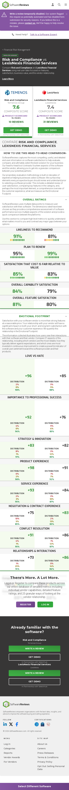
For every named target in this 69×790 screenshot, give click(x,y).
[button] (34, 153)
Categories (9, 748)
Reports (8, 753)
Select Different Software (34, 786)
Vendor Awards (12, 757)
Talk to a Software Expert (43, 34)
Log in (7, 744)
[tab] (34, 153)
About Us (42, 744)
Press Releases (45, 753)
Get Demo (16, 130)
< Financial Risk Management (16, 49)
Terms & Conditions (48, 757)
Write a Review (34, 648)
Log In (45, 604)
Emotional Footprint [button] (34, 316)
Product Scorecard (16, 116)
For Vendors (10, 761)
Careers (41, 748)
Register (25, 604)
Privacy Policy (44, 761)
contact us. (30, 23)
